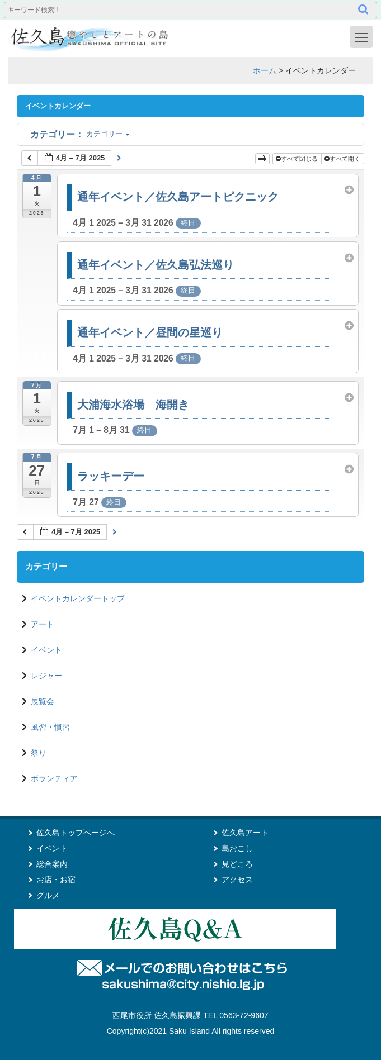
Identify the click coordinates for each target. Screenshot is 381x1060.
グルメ (48, 895)
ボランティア (54, 778)
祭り (38, 752)
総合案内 (52, 863)
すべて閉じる (297, 158)
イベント (46, 649)
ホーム (264, 70)
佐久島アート (245, 832)
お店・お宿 (56, 879)
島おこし (237, 848)
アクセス (237, 879)
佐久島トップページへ (75, 832)
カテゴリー (80, 134)
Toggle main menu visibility (364, 36)
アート (42, 624)
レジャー (46, 675)
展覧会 (42, 701)
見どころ (237, 863)
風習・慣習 (50, 726)
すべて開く (343, 158)
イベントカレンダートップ (78, 598)
